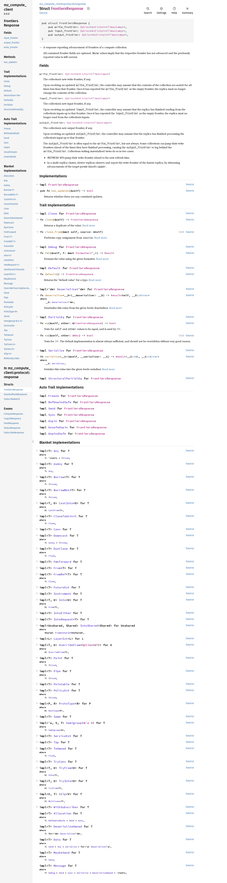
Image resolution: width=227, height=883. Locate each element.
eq (46, 323)
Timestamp (115, 27)
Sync (51, 415)
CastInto (66, 503)
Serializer (58, 363)
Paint (58, 658)
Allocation (62, 813)
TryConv (60, 761)
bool (90, 190)
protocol (69, 3)
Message (60, 866)
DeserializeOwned (68, 826)
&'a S (88, 723)
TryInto (65, 781)
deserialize (54, 295)
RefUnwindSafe (59, 402)
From (57, 568)
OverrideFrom (69, 645)
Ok (136, 356)
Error (144, 295)
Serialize (56, 350)
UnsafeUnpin (58, 427)
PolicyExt (61, 690)
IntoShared (89, 625)
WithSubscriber (66, 807)
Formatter (83, 253)
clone (49, 219)
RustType (53, 710)
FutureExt (61, 587)
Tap (56, 742)
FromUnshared (62, 632)
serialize (52, 356)
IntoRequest (63, 619)
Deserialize (67, 289)
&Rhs (75, 335)
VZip (62, 794)
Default (54, 268)
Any (56, 451)
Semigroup (74, 723)
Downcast (61, 535)
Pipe (57, 671)
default (50, 274)
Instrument (62, 593)
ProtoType (67, 703)
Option (85, 27)
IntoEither (62, 613)
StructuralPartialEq (65, 378)
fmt (47, 253)
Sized (66, 458)
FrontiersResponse (63, 185)
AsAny (58, 464)
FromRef (60, 574)
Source (43, 12)
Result (109, 253)
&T (96, 645)
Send (51, 408)
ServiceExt (62, 736)
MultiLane (54, 801)
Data (57, 839)
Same (57, 716)
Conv (57, 529)
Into (62, 600)
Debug (52, 247)
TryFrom (65, 768)
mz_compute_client (51, 3)
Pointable (61, 684)
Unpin (52, 421)
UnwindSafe (57, 433)
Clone (52, 213)
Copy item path (88, 8)
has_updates (60, 190)
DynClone (61, 548)
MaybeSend (61, 852)
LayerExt (61, 639)
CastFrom (53, 510)
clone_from (53, 231)
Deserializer (59, 302)
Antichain (99, 27)
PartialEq (56, 317)
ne (46, 335)
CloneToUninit (65, 516)
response (80, 3)
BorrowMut (61, 490)
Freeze (53, 396)
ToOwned (60, 748)
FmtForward (62, 562)
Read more (88, 225)
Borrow (59, 477)
